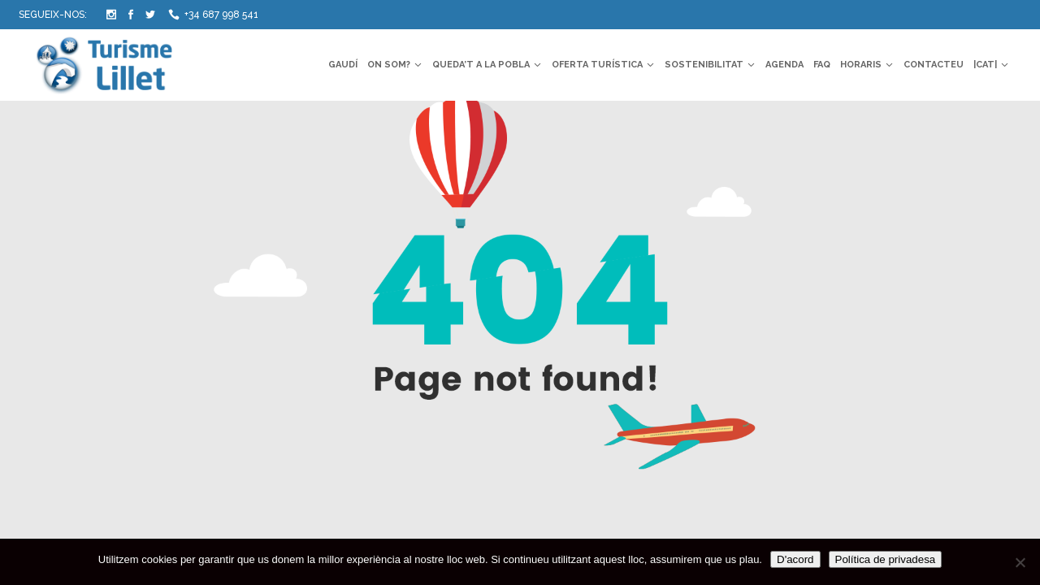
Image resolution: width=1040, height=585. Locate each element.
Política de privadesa (885, 559)
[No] (1020, 562)
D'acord (795, 559)
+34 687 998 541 (221, 14)
